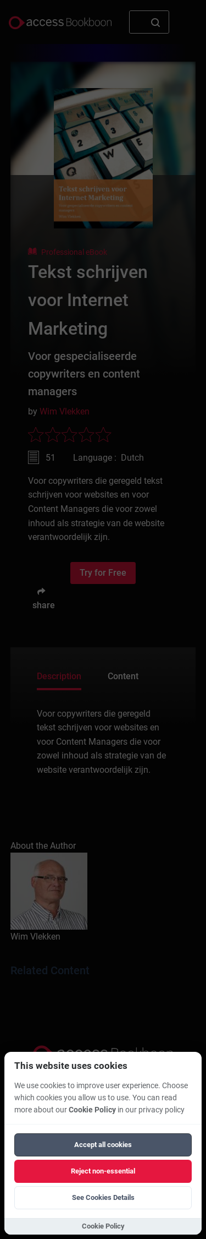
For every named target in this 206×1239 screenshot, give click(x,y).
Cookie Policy (92, 1110)
